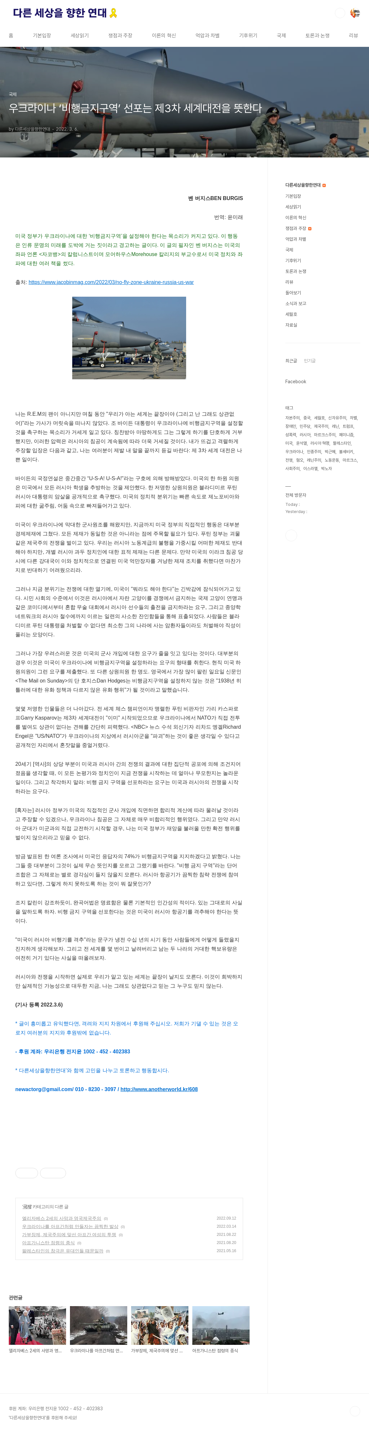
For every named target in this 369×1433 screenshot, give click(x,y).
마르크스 (350, 460)
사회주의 (292, 468)
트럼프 (348, 426)
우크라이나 (294, 451)
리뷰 (353, 36)
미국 (289, 443)
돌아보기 (293, 292)
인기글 (310, 360)
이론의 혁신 (164, 36)
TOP (355, 1411)
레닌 (335, 426)
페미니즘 (346, 434)
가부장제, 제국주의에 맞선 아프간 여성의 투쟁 (69, 1234)
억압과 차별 (208, 36)
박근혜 (330, 451)
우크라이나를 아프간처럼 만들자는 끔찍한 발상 (70, 1226)
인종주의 (314, 451)
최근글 (291, 360)
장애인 (290, 426)
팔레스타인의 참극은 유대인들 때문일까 (62, 1250)
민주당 (305, 426)
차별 (353, 417)
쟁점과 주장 (120, 36)
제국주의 (321, 426)
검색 (340, 13)
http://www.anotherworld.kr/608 (159, 1089)
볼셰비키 (346, 451)
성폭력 (290, 434)
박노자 (326, 468)
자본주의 (292, 417)
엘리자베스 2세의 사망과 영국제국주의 (61, 1218)
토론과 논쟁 (318, 36)
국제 (281, 36)
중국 (306, 417)
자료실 (291, 325)
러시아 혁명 (319, 443)
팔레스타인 (342, 443)
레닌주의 (314, 460)
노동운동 (332, 460)
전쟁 (289, 460)
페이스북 (291, 535)
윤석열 (301, 443)
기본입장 (42, 36)
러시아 (305, 434)
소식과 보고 (295, 303)
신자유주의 (337, 417)
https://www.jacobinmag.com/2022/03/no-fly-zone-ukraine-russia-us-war (111, 282)
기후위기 (248, 36)
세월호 (291, 314)
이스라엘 (310, 468)
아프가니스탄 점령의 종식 (48, 1242)
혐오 (299, 460)
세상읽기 (80, 36)
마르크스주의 (324, 434)
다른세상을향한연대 (305, 185)
